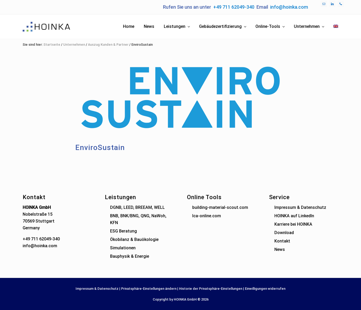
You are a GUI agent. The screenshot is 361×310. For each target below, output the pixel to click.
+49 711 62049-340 (233, 7)
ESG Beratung (123, 231)
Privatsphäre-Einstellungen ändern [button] (148, 289)
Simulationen (123, 247)
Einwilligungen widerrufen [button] (265, 289)
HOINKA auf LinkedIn (294, 215)
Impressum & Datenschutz (300, 207)
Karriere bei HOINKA (293, 224)
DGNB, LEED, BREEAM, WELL (137, 207)
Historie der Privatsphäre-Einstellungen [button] (210, 289)
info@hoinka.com (289, 7)
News (279, 249)
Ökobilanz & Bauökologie (134, 239)
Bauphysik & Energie (129, 256)
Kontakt (282, 241)
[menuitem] (335, 26)
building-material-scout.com (220, 207)
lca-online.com (206, 215)
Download (284, 232)
